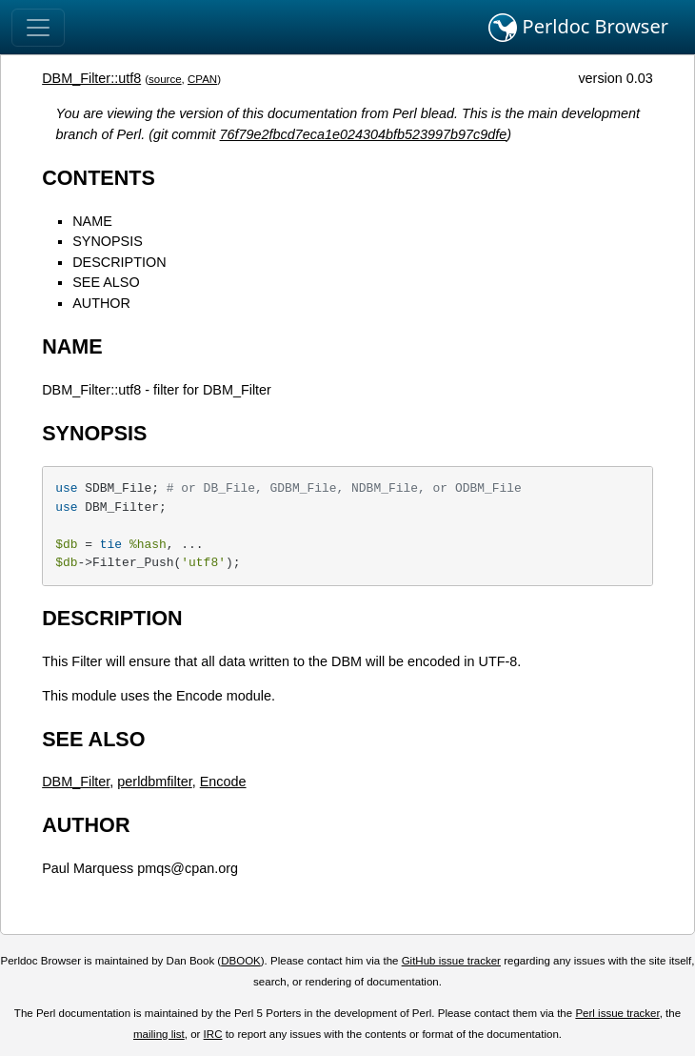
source (165, 79)
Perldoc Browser (578, 27)
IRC (213, 1034)
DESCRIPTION (119, 262)
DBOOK (241, 960)
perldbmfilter (154, 781)
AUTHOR (101, 303)
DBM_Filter (75, 781)
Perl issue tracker (617, 1013)
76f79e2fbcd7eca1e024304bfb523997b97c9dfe (363, 134)
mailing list (159, 1034)
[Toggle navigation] (38, 28)
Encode (223, 781)
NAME (92, 221)
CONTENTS (98, 178)
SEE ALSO (105, 282)
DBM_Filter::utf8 (91, 78)
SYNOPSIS (107, 241)
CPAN (202, 79)
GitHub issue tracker (451, 960)
